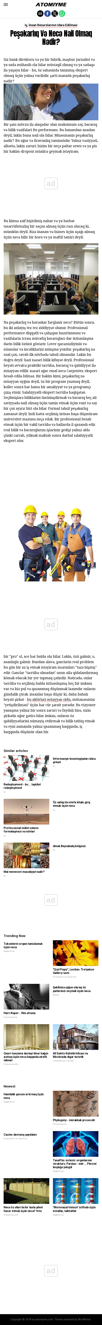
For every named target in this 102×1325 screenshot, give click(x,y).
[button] (6, 4)
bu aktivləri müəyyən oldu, (49, 699)
